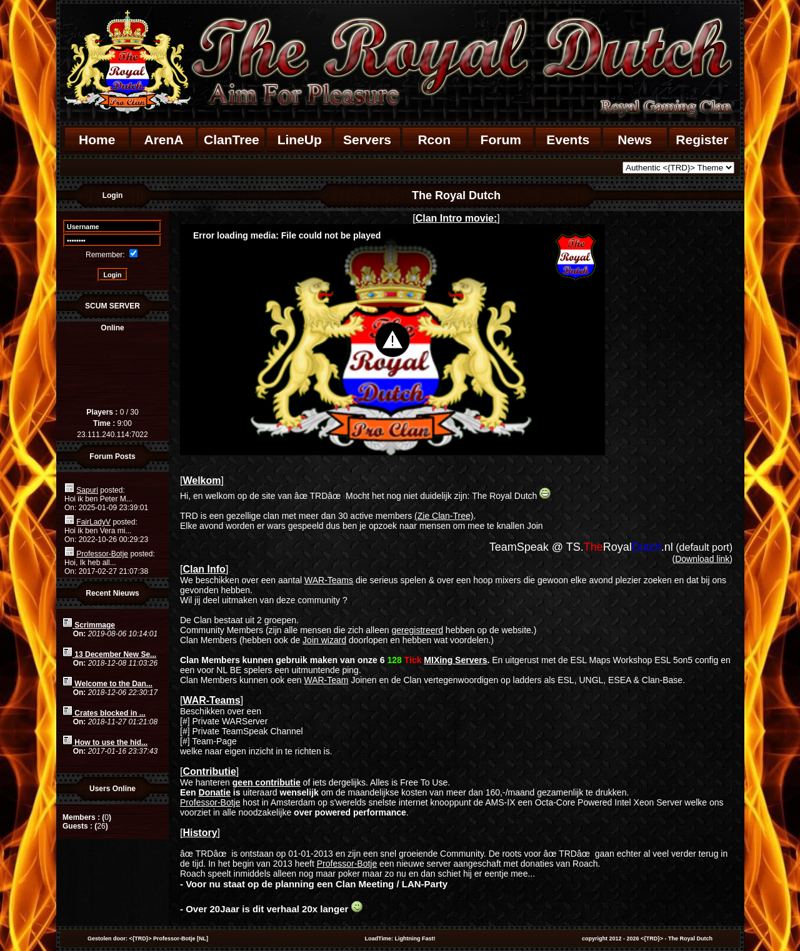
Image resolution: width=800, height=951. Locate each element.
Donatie (215, 792)
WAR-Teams (328, 580)
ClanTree (231, 139)
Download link (702, 559)
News (635, 139)
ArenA (163, 139)
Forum (501, 139)
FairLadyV (93, 522)
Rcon (434, 139)
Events (567, 139)
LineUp (300, 139)
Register (702, 139)
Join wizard (324, 640)
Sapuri (87, 490)
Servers (367, 139)
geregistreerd (417, 630)
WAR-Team (326, 680)
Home (97, 139)
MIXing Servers (455, 660)
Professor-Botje (102, 553)
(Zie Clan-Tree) (443, 516)
